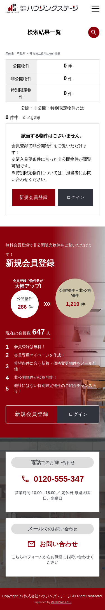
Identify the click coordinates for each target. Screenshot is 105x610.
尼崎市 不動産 (15, 53)
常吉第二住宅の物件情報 (45, 53)
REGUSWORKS (61, 602)
